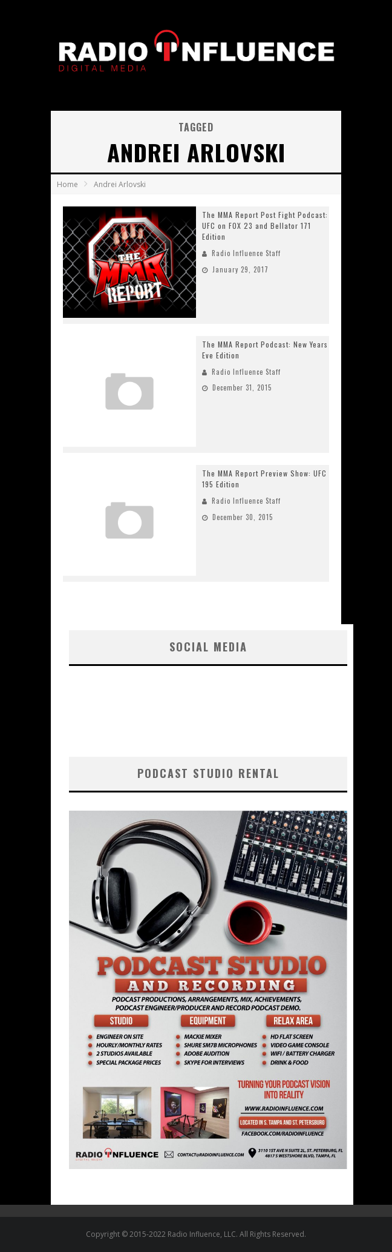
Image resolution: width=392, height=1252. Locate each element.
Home (67, 184)
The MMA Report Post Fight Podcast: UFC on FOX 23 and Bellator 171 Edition (265, 225)
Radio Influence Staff (246, 253)
